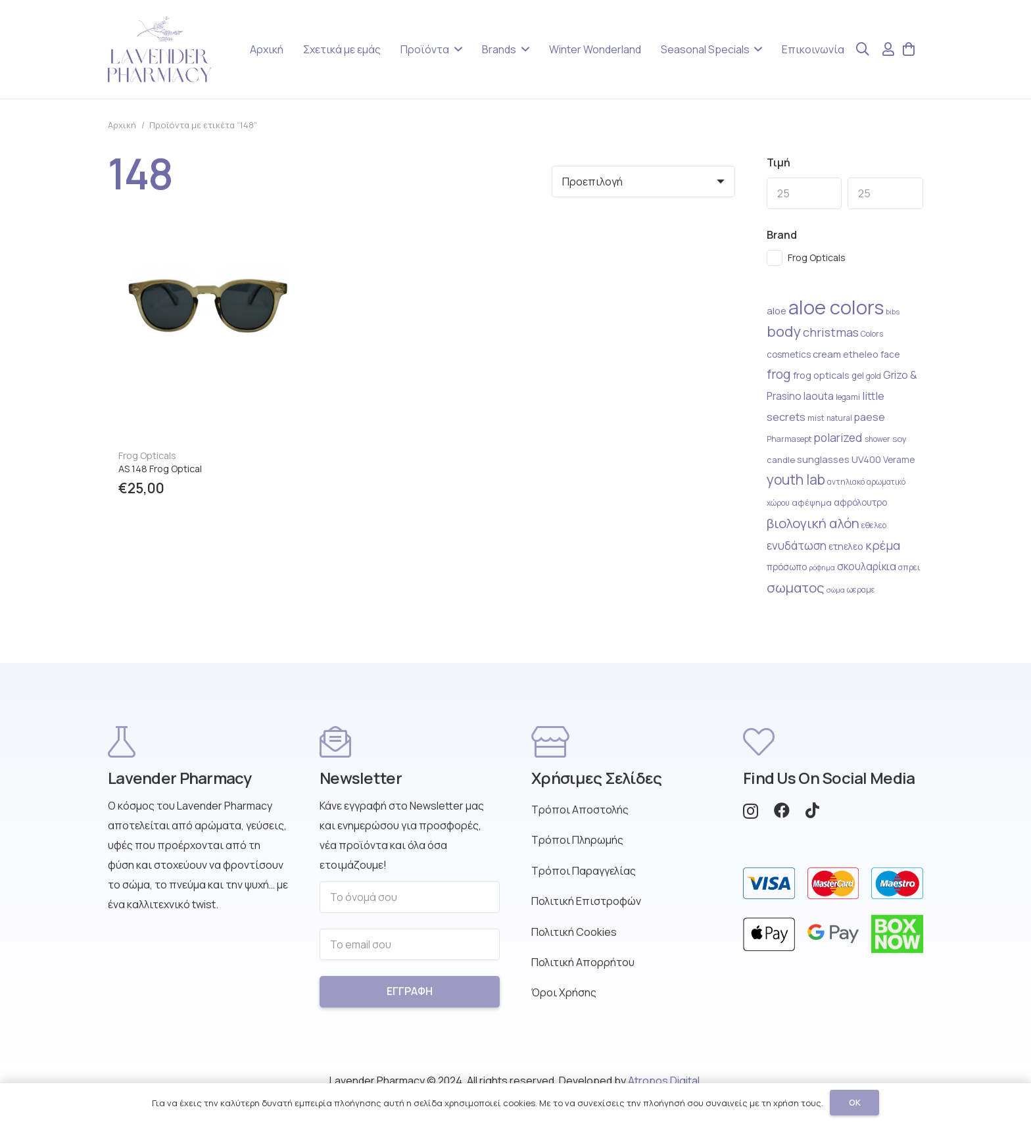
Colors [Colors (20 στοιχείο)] (872, 334)
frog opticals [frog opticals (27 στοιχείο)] (821, 375)
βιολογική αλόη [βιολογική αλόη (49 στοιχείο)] (813, 523)
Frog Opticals (147, 455)
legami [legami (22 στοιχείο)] (848, 396)
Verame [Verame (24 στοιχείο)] (899, 460)
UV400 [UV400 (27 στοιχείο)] (866, 459)
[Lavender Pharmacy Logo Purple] (160, 49)
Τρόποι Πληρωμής (577, 848)
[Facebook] (782, 818)
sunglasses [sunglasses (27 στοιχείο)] (823, 459)
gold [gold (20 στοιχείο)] (873, 376)
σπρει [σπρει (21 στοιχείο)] (909, 567)
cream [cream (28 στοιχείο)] (827, 353)
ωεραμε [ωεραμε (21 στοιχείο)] (861, 589)
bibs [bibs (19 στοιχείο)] (892, 311)
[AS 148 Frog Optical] (209, 252)
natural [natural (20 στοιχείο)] (839, 418)
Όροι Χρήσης (563, 1000)
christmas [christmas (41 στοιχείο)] (831, 332)
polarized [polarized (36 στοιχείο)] (838, 437)
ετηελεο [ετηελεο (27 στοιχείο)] (845, 546)
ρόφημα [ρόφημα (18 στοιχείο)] (822, 567)
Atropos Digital (664, 1080)
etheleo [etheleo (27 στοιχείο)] (860, 354)
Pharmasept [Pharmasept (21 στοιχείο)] (789, 439)
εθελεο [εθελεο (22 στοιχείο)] (873, 525)
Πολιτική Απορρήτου (583, 970)
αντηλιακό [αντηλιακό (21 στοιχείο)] (846, 481)
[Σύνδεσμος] (888, 49)
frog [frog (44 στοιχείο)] (779, 374)
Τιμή (778, 162)
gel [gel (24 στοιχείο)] (857, 375)
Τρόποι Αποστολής (580, 817)
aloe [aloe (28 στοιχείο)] (776, 310)
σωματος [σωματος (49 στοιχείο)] (796, 587)
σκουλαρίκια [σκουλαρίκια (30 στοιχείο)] (866, 566)
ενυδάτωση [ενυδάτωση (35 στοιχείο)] (797, 545)
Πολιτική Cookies (574, 939)
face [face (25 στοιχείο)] (889, 354)
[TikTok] (812, 818)
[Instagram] (750, 818)
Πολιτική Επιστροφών (586, 909)
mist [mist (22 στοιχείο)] (816, 418)
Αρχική (122, 125)
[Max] (885, 193)
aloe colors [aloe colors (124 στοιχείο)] (836, 307)
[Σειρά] (643, 181)
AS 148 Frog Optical (160, 468)
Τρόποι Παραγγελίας (583, 878)
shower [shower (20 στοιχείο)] (877, 439)
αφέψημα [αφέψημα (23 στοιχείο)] (812, 502)
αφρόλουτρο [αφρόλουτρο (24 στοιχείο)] (860, 502)
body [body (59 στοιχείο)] (784, 331)
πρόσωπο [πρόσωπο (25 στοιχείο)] (787, 566)
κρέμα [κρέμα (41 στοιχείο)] (882, 545)
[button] (455, 49)
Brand (782, 235)
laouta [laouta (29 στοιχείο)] (818, 396)
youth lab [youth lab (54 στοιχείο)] (796, 479)
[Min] (804, 193)
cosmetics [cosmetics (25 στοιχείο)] (789, 354)
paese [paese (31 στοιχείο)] (869, 417)
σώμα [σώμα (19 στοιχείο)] (836, 590)
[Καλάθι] (908, 49)
